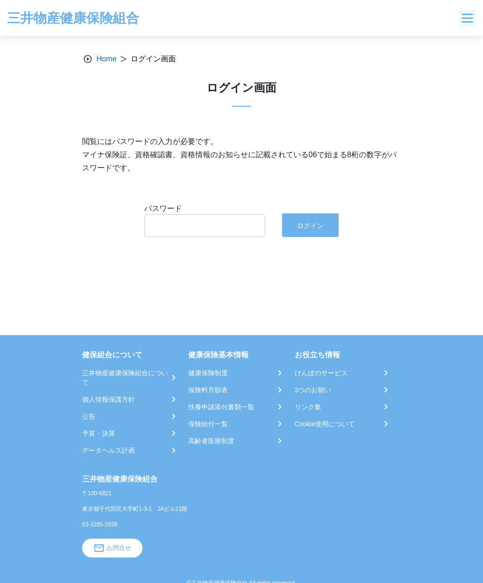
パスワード (163, 208)
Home (106, 59)
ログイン (310, 225)
